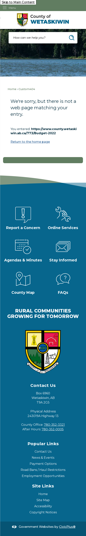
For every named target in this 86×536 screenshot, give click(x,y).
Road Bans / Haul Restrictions (43, 470)
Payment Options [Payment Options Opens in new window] (43, 464)
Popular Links (43, 443)
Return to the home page (30, 142)
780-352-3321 (54, 425)
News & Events (43, 457)
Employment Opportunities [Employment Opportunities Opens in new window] (43, 476)
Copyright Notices (43, 512)
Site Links (43, 486)
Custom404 (27, 89)
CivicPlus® (67, 527)
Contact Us (43, 451)
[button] (71, 37)
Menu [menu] (12, 7)
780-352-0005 (53, 429)
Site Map (43, 500)
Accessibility (43, 506)
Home (12, 89)
